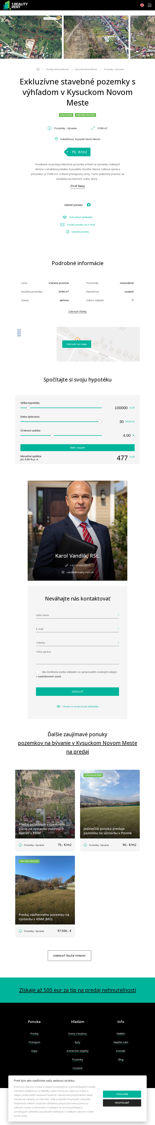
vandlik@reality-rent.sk (80, 572)
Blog (121, 1059)
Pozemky (77, 1059)
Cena (24, 283)
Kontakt (120, 1050)
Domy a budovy (77, 1033)
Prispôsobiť (122, 1102)
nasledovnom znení (49, 676)
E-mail (39, 629)
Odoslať (77, 691)
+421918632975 (80, 565)
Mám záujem (77, 447)
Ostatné (78, 1068)
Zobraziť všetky (77, 311)
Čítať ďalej (77, 186)
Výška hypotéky (30, 402)
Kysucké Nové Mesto (86, 69)
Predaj (34, 1033)
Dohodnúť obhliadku (77, 217)
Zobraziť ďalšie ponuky (69, 955)
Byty (77, 1042)
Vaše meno (42, 615)
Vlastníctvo (92, 291)
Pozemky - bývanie (114, 69)
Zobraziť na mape (76, 344)
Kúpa (34, 1050)
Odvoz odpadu (95, 300)
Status (25, 300)
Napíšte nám (120, 1042)
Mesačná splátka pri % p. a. (30, 458)
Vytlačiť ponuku (77, 231)
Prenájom (34, 1042)
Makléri (121, 1033)
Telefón (40, 642)
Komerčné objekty (78, 1050)
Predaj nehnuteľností (57, 69)
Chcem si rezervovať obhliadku (78, 706)
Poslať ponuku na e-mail (77, 224)
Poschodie (92, 283)
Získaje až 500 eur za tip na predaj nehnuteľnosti (77, 990)
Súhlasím (122, 1094)
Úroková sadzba (30, 430)
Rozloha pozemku (31, 291)
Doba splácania (29, 416)
